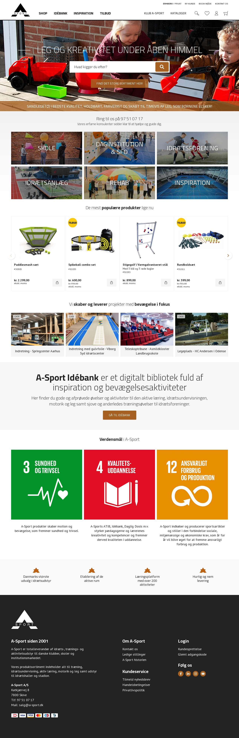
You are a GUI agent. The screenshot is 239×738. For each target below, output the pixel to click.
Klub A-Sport (154, 13)
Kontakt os (221, 3)
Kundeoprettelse (190, 649)
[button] (11, 255)
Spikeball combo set (82, 264)
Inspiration (83, 13)
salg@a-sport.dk (31, 705)
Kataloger (178, 13)
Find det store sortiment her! (119, 83)
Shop (43, 13)
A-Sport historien (134, 660)
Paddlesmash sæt (26, 264)
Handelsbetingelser (136, 685)
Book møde (205, 3)
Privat (178, 3)
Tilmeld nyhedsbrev (136, 679)
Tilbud (105, 13)
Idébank (60, 13)
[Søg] (162, 67)
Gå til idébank (119, 415)
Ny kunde (190, 3)
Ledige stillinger (134, 654)
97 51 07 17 (132, 119)
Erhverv (168, 3)
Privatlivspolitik (133, 690)
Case (16, 316)
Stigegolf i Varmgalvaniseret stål (145, 264)
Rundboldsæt (186, 264)
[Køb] (57, 282)
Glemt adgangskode (192, 654)
